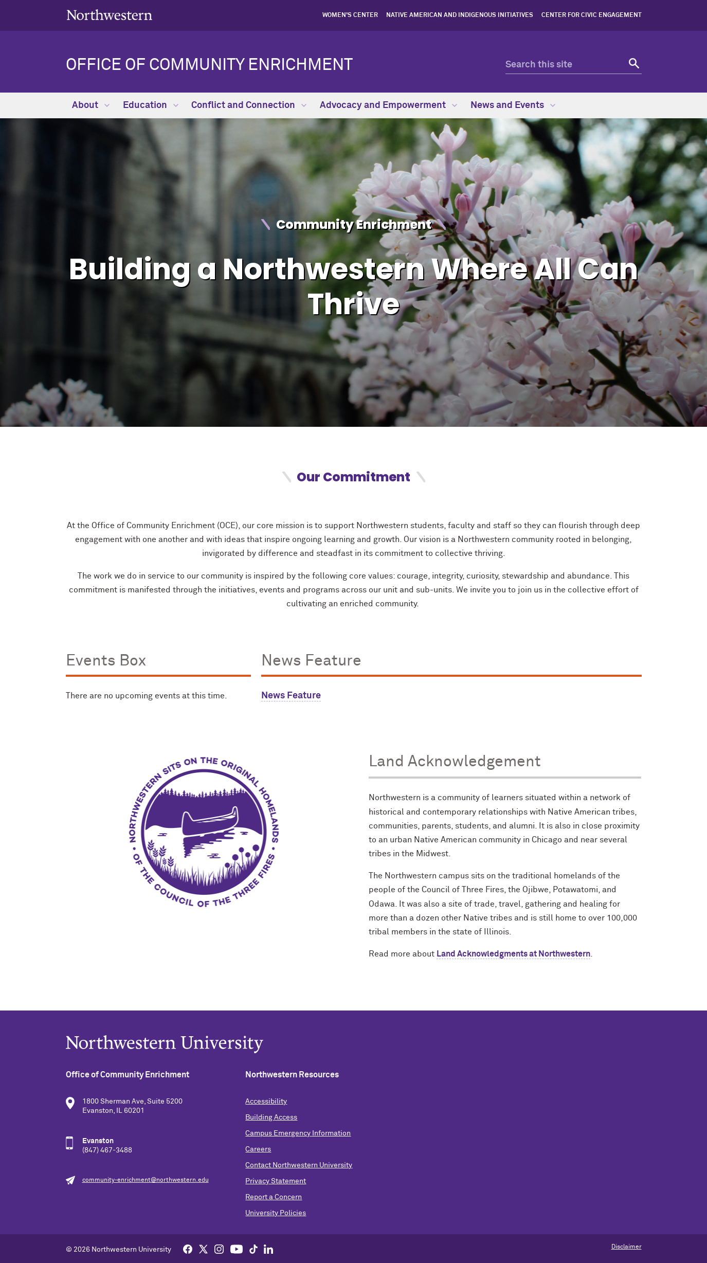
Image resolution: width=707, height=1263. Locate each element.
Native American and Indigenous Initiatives (459, 15)
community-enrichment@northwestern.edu (145, 1180)
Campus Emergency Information (298, 1133)
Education (150, 105)
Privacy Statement (275, 1181)
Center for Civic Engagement (591, 15)
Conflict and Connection (248, 105)
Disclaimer (626, 1247)
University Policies (275, 1213)
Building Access (271, 1117)
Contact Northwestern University (298, 1165)
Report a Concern (273, 1197)
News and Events (512, 105)
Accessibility (266, 1101)
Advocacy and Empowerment (388, 105)
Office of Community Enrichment (209, 65)
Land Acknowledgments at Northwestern (513, 954)
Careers (258, 1149)
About (91, 105)
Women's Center (350, 15)
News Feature (291, 695)
